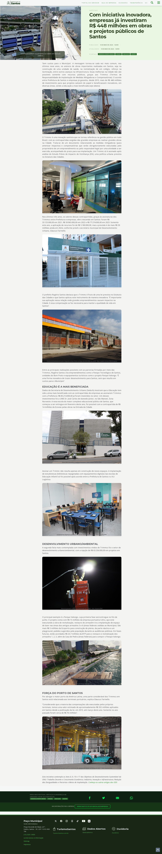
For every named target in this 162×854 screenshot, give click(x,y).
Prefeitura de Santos (13, 3)
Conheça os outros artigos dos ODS (102, 782)
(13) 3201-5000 (29, 834)
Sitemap (26, 841)
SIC (146, 3)
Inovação (126, 54)
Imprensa (27, 844)
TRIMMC (119, 54)
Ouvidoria (123, 3)
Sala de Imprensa (109, 3)
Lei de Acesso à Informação (33, 838)
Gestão (134, 54)
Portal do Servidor (90, 3)
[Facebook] (89, 797)
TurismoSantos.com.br (60, 833)
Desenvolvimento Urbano (106, 54)
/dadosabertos (88, 832)
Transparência (136, 3)
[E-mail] (117, 797)
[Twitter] (103, 797)
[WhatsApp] (131, 797)
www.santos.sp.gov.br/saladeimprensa (92, 806)
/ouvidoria (115, 832)
